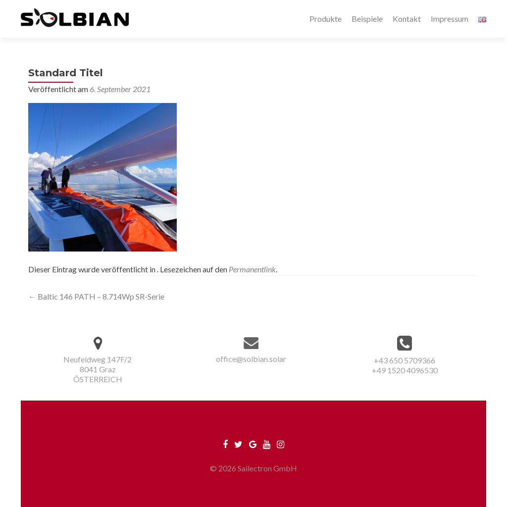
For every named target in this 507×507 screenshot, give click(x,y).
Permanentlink (252, 269)
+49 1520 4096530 (405, 370)
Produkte (325, 18)
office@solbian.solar (251, 358)
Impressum (449, 18)
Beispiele (367, 18)
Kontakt (407, 18)
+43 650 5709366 (404, 360)
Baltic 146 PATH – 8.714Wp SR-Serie (96, 296)
